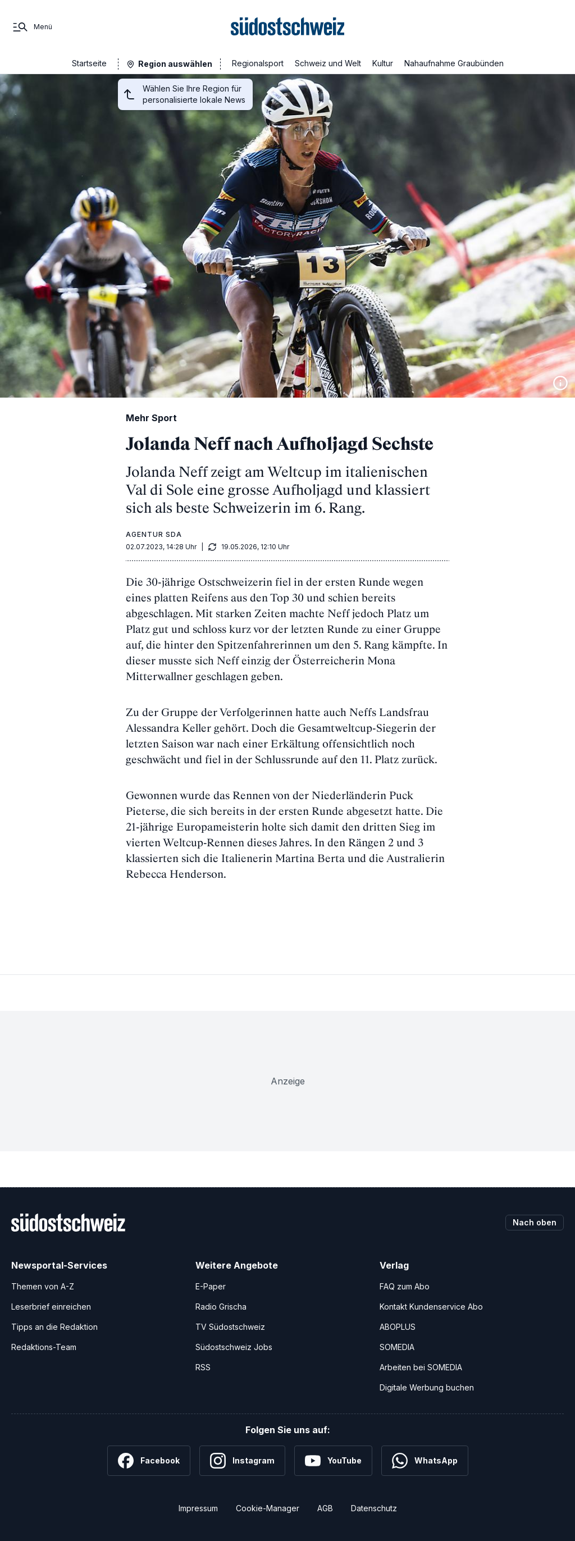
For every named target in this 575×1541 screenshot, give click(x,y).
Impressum (198, 1508)
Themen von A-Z (42, 1286)
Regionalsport (258, 63)
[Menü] (31, 27)
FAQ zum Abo (405, 1286)
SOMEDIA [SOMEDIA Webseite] (397, 1347)
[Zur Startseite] (288, 27)
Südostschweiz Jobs (233, 1347)
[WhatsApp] (424, 1461)
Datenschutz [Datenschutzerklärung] (374, 1508)
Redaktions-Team (43, 1347)
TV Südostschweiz (230, 1327)
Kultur (382, 63)
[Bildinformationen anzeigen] (560, 383)
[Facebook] (148, 1461)
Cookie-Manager (267, 1508)
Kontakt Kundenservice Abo (431, 1306)
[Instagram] (242, 1461)
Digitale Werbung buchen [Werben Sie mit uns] (427, 1387)
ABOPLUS (398, 1327)
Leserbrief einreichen (51, 1306)
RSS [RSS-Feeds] (203, 1367)
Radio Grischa (221, 1306)
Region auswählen (175, 64)
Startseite (89, 63)
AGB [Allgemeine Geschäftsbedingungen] (325, 1508)
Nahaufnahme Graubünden (454, 63)
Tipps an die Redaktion (54, 1327)
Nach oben (534, 1222)
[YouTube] (333, 1461)
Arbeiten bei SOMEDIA (421, 1367)
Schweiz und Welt (328, 63)
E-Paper (210, 1286)
